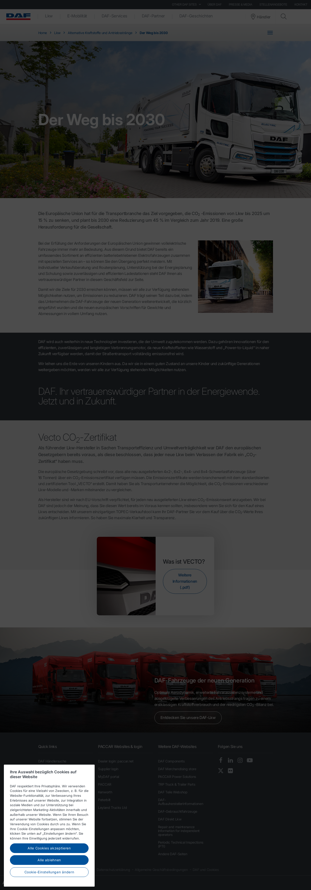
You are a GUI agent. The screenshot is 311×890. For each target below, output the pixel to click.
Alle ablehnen (49, 878)
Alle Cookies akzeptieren (49, 866)
